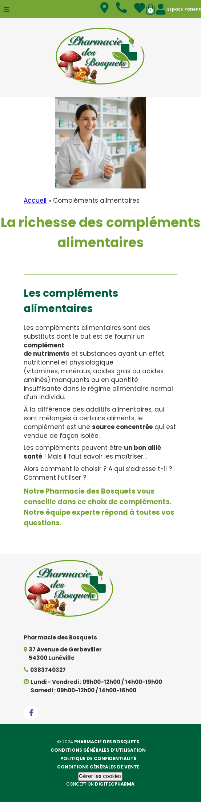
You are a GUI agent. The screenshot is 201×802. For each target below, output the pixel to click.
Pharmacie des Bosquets (106, 742)
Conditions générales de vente (98, 767)
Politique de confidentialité (98, 758)
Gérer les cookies (100, 776)
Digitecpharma (114, 784)
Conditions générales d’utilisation (98, 750)
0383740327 (48, 670)
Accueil (35, 200)
